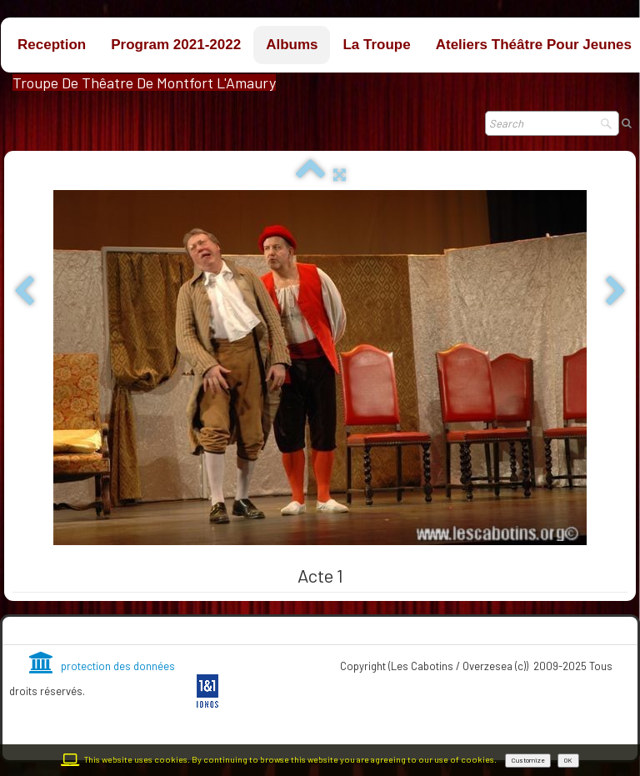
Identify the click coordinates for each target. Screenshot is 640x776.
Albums (292, 45)
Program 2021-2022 (176, 45)
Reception (52, 45)
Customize (528, 760)
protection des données (102, 666)
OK (568, 760)
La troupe (376, 45)
